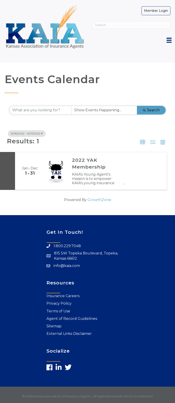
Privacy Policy (59, 303)
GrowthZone (99, 200)
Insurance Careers (63, 296)
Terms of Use (58, 311)
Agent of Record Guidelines (71, 318)
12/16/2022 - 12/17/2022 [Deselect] (27, 133)
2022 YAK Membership (89, 163)
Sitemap (54, 326)
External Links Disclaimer (69, 333)
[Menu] (169, 40)
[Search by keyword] (40, 110)
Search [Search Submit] (151, 110)
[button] (142, 142)
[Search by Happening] (104, 110)
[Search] (131, 25)
